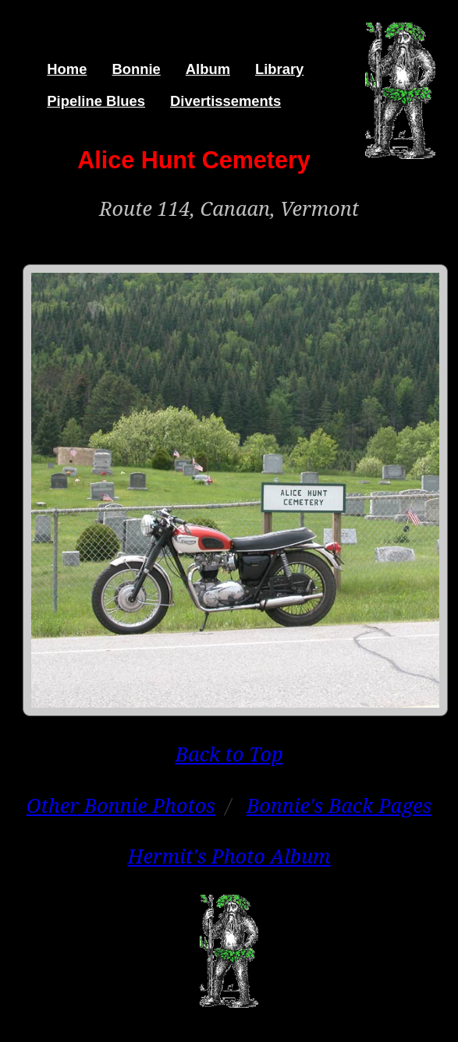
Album (208, 69)
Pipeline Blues (96, 101)
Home (67, 69)
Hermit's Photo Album (228, 855)
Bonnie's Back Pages (339, 805)
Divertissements (225, 101)
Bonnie (136, 69)
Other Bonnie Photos (121, 805)
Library (279, 69)
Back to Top (228, 753)
